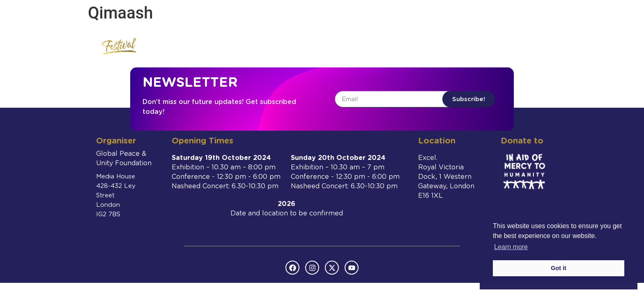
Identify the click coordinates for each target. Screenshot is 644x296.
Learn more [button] (511, 246)
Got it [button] (558, 268)
